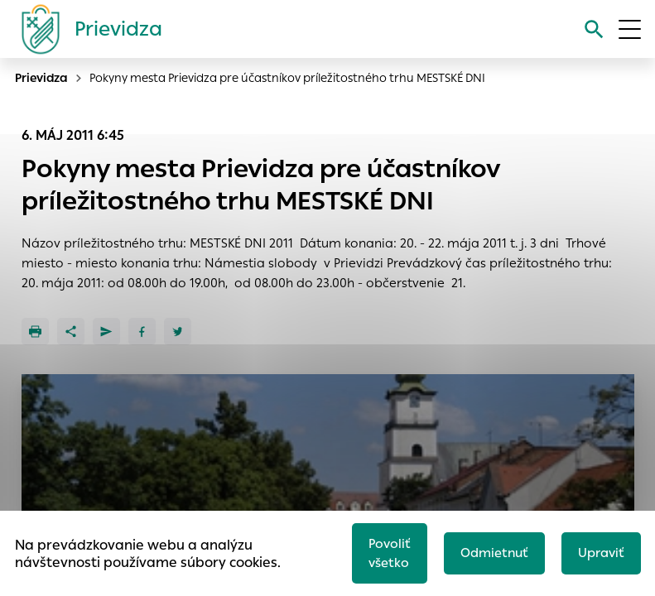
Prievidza (41, 77)
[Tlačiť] (35, 331)
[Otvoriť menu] (630, 29)
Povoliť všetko (389, 553)
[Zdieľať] (70, 331)
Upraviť (601, 552)
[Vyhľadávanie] (594, 29)
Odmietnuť (494, 552)
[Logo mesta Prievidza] (85, 29)
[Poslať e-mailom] (106, 331)
